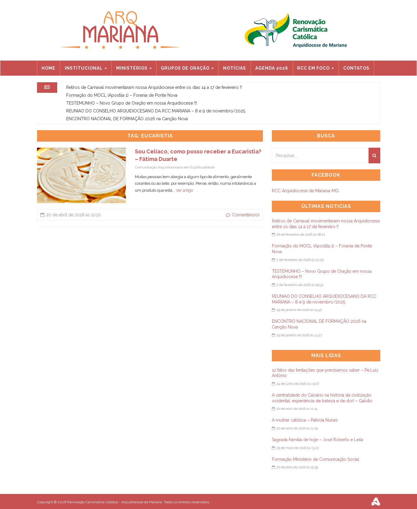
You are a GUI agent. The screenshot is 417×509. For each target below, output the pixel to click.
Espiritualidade (202, 167)
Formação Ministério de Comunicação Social (315, 459)
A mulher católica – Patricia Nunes (305, 420)
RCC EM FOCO (315, 68)
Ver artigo (184, 190)
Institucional (86, 68)
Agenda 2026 (271, 68)
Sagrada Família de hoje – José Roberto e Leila (317, 439)
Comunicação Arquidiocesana (159, 167)
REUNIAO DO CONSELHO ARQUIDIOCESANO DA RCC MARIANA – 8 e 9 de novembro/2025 (155, 110)
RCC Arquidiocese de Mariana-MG (305, 190)
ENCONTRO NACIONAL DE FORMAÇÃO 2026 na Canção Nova (127, 118)
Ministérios (134, 68)
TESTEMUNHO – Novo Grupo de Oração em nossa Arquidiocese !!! (131, 103)
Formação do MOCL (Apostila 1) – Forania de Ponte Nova (121, 95)
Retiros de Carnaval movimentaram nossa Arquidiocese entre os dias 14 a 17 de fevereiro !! (154, 87)
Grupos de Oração (187, 68)
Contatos (356, 68)
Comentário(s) (243, 214)
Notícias (234, 68)
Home (48, 68)
